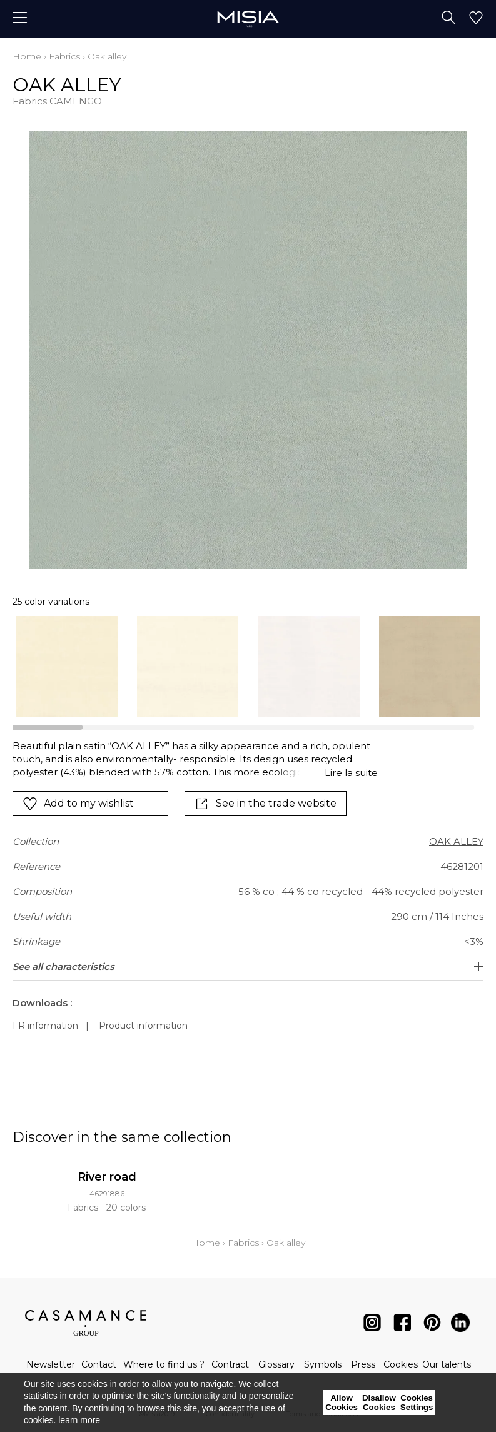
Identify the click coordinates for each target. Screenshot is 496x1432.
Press (363, 1364)
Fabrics (64, 56)
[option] (67, 666)
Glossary (276, 1364)
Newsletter (50, 1364)
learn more (79, 1420)
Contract (230, 1364)
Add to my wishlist (78, 803)
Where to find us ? (164, 1364)
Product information (143, 1025)
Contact (98, 1364)
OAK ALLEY (456, 841)
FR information (45, 1025)
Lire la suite (351, 773)
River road (107, 1177)
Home (27, 56)
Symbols (323, 1364)
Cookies (400, 1364)
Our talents (446, 1364)
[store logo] (248, 18)
